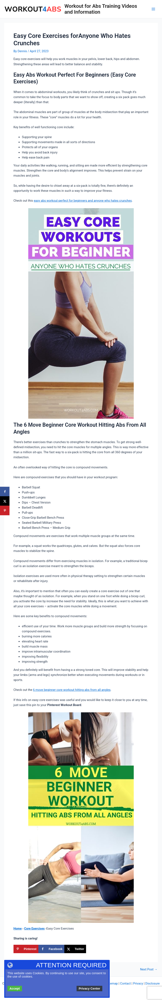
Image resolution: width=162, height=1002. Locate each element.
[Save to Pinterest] (26, 949)
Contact (125, 983)
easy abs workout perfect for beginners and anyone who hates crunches (83, 201)
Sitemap (112, 983)
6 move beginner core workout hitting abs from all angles (72, 690)
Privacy (138, 983)
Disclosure (152, 983)
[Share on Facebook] (51, 949)
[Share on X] (75, 949)
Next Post (148, 969)
